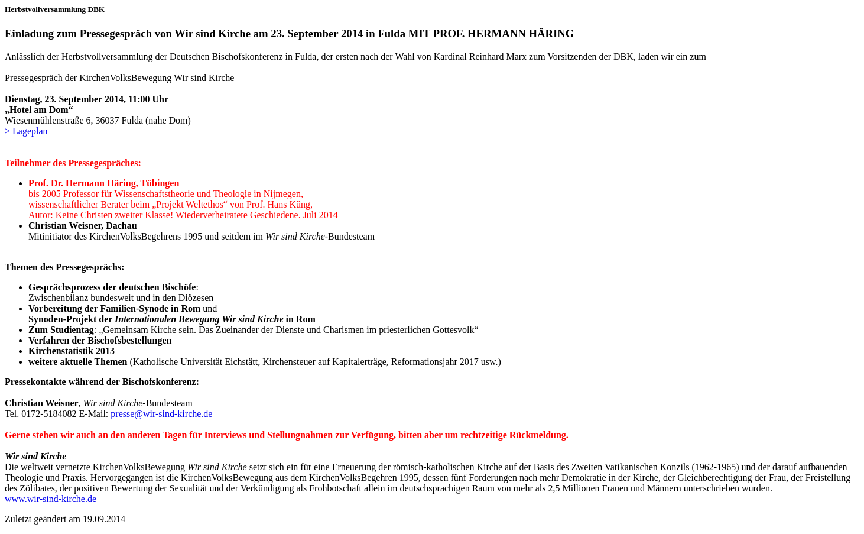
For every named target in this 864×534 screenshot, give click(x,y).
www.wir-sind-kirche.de (50, 499)
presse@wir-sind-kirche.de (161, 414)
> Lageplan (26, 131)
